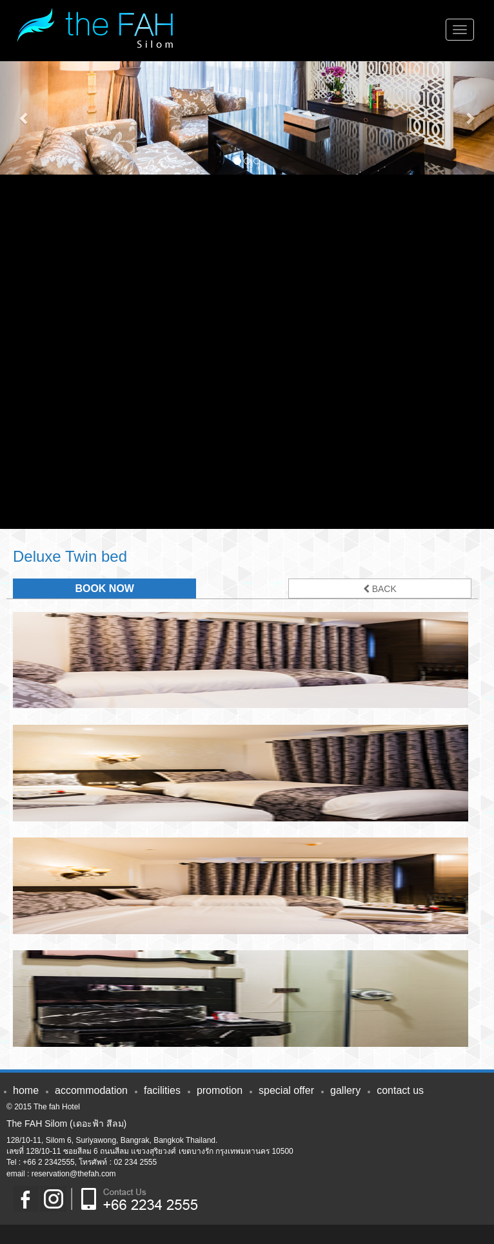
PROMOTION (219, 1091)
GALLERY (345, 1091)
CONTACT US (400, 1091)
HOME (26, 1091)
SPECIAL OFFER (286, 1091)
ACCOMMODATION (91, 1091)
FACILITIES (162, 1091)
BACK (380, 589)
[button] (25, 118)
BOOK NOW (104, 588)
